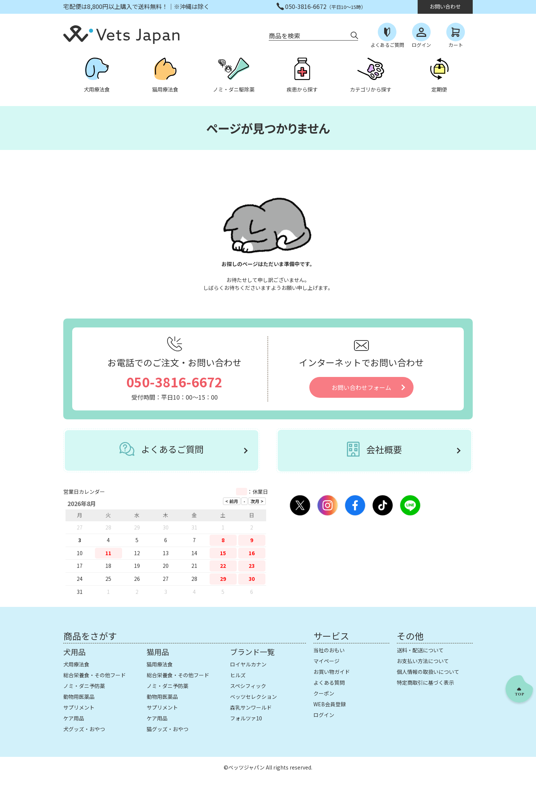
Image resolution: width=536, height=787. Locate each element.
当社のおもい (329, 650)
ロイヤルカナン (248, 664)
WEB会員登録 (329, 704)
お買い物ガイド (331, 671)
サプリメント (79, 707)
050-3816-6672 (174, 381)
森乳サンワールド (251, 707)
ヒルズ (238, 675)
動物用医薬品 (79, 696)
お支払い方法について (423, 661)
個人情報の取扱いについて (428, 671)
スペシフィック (248, 686)
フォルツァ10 (246, 718)
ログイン (323, 715)
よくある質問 (329, 682)
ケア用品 (73, 718)
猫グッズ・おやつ (167, 729)
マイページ (326, 661)
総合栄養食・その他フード (94, 675)
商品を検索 (284, 35)
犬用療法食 (76, 664)
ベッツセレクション (253, 696)
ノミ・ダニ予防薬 (84, 686)
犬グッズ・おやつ (84, 729)
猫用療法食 (160, 664)
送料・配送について (420, 650)
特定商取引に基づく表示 (425, 682)
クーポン (323, 693)
